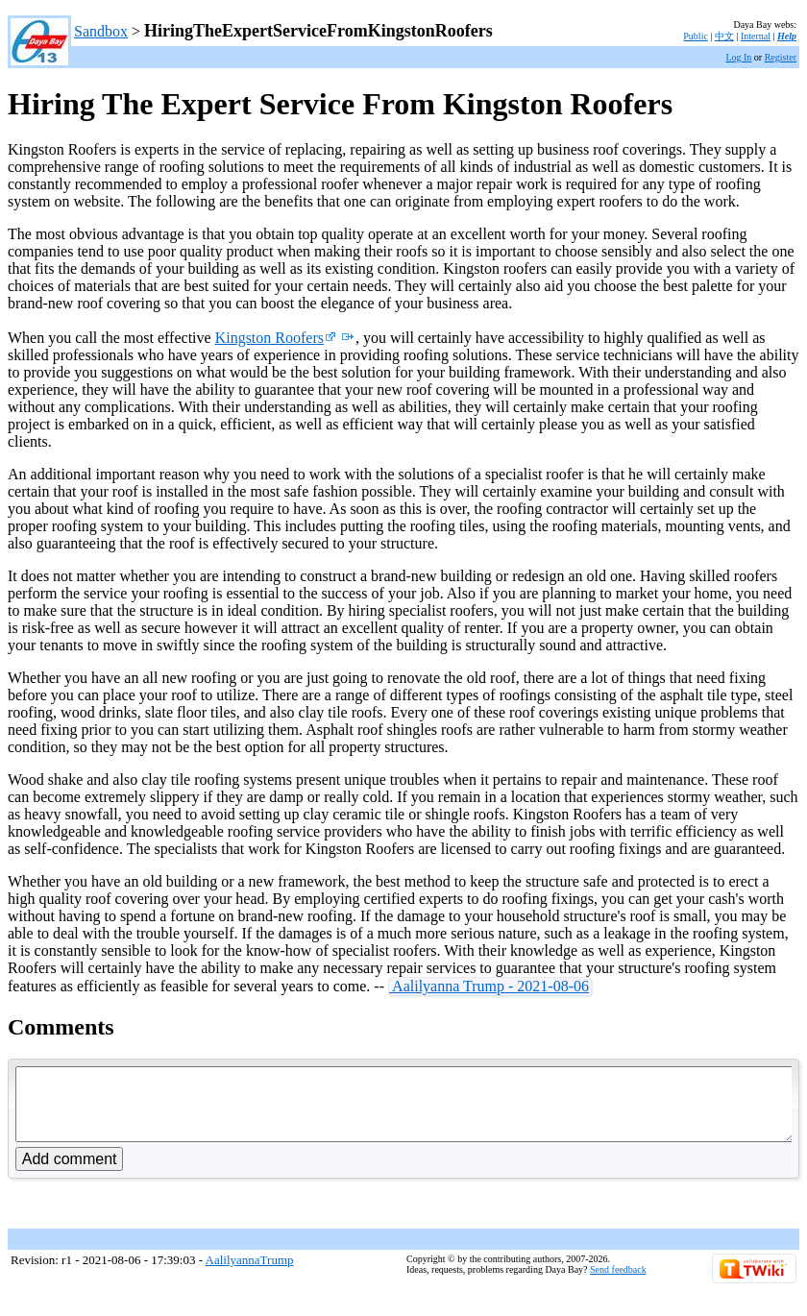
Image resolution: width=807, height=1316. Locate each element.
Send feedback (618, 1284)
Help (786, 36)
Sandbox (101, 31)
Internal (755, 36)
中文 (724, 36)
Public (695, 36)
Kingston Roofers (275, 337)
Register (780, 57)
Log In (738, 57)
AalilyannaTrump (250, 1274)
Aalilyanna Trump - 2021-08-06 (489, 986)
